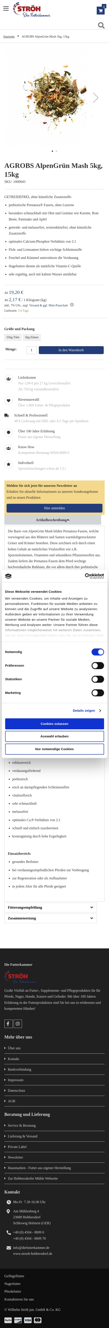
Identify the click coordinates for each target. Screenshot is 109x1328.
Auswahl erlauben (54, 736)
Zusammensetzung (22, 918)
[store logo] (59, 9)
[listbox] (54, 338)
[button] (96, 97)
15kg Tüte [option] (13, 337)
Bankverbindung (19, 1069)
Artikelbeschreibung (51, 520)
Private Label (17, 1147)
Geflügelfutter (14, 1276)
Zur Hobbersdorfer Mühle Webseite (33, 1178)
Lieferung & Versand (23, 1136)
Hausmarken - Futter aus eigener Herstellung (39, 1168)
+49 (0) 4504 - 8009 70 (29, 1238)
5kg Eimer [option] (32, 337)
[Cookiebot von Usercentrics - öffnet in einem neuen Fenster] (85, 576)
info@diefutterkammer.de (31, 1248)
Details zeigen (84, 710)
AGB (11, 1101)
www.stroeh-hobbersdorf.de (32, 1253)
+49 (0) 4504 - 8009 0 (28, 1232)
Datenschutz (16, 1090)
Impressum (15, 1080)
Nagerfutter (12, 1284)
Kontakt (13, 1059)
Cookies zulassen (54, 724)
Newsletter (15, 1157)
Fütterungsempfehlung (25, 907)
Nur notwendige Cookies (54, 749)
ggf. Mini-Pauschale (55, 305)
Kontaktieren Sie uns (19, 1299)
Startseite (9, 36)
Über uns (14, 1048)
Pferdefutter (12, 1291)
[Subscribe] (55, 508)
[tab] (54, 520)
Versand (34, 305)
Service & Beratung (22, 1125)
